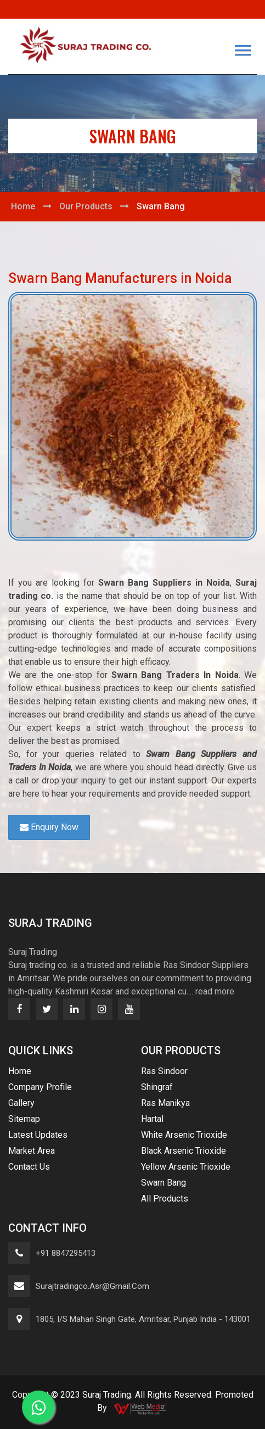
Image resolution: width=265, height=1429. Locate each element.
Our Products (85, 206)
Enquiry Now (49, 827)
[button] (243, 50)
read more (214, 991)
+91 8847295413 (65, 1253)
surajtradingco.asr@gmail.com (92, 1286)
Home (23, 206)
